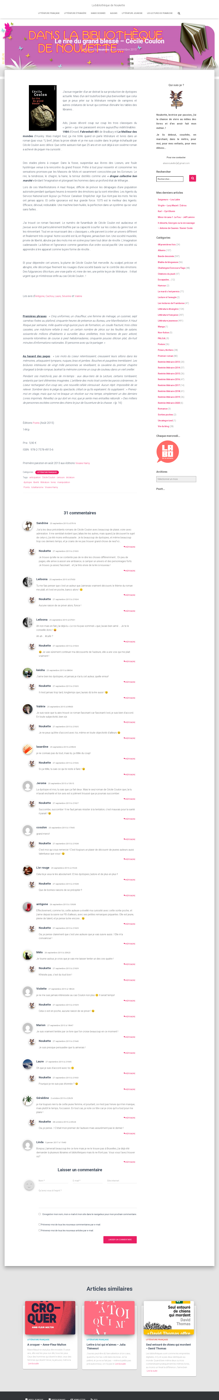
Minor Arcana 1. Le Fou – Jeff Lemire (176, 217)
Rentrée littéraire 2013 (169, 362)
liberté (36, 482)
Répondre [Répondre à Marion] (129, 1037)
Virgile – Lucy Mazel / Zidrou (172, 205)
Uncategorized (165, 420)
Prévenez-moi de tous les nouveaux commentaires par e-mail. (71, 1224)
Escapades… (164, 279)
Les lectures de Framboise (160, 13)
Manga (161, 326)
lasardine (42, 746)
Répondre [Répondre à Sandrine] (129, 547)
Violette (41, 988)
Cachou (51, 296)
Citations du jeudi (166, 274)
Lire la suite (33, 1363)
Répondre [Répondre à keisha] (129, 682)
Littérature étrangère (75, 13)
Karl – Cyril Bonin (166, 211)
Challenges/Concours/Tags (171, 268)
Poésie (161, 344)
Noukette (45, 550)
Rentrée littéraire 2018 (169, 391)
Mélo (39, 952)
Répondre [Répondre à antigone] (129, 924)
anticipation (35, 477)
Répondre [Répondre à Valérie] (129, 722)
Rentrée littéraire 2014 (169, 367)
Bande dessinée (98, 13)
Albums (113, 13)
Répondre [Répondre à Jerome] (129, 799)
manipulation (63, 482)
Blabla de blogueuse (168, 262)
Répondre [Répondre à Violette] (129, 1001)
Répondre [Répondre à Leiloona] (129, 595)
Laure (59, 296)
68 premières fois (167, 244)
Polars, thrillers (165, 350)
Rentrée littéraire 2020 (169, 403)
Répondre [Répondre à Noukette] (129, 571)
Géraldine (42, 1098)
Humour (162, 285)
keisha (40, 670)
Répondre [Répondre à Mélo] (129, 964)
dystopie (28, 482)
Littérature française (49, 13)
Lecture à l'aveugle (167, 297)
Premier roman (165, 356)
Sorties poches (165, 414)
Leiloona (41, 579)
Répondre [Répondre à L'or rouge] (129, 880)
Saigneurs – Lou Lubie (169, 199)
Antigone (40, 296)
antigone (42, 904)
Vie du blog (163, 426)
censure (60, 477)
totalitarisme (37, 487)
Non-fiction (163, 332)
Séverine (69, 296)
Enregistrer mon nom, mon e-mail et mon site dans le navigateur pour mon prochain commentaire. (90, 1214)
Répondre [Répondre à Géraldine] (129, 1118)
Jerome (41, 783)
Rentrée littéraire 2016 (169, 379)
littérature (44, 482)
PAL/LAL (162, 338)
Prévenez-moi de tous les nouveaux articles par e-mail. (67, 1230)
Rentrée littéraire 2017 (169, 385)
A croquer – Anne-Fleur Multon (46, 1344)
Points (36, 422)
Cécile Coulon (48, 477)
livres (53, 482)
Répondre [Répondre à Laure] (129, 1073)
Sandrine (42, 523)
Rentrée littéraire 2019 (169, 397)
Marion (40, 1025)
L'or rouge (42, 867)
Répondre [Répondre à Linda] (129, 1162)
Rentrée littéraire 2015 (169, 373)
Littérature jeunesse (132, 13)
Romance (162, 408)
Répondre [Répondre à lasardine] (129, 759)
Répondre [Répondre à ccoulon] (129, 839)
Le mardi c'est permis (168, 291)
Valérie (82, 296)
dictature (70, 477)
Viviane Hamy (83, 463)
